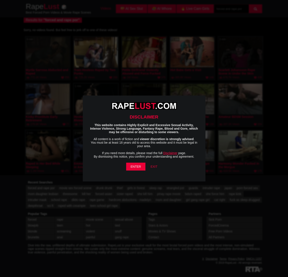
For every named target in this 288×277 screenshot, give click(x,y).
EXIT (154, 166)
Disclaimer (170, 153)
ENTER (136, 166)
